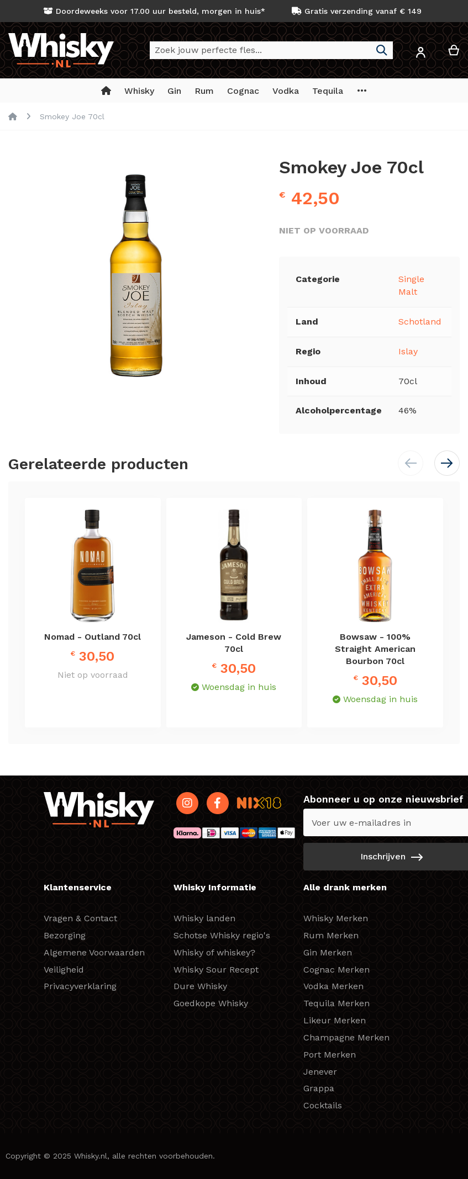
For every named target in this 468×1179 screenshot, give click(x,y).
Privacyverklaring (80, 986)
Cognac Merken (336, 969)
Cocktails (322, 1105)
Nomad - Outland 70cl (92, 636)
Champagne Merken (346, 1037)
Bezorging (65, 935)
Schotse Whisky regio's (221, 935)
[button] (420, 54)
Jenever (320, 1071)
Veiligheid (64, 969)
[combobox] (271, 50)
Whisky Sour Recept (216, 969)
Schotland (419, 321)
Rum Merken (331, 935)
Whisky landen (204, 918)
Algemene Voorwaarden (94, 952)
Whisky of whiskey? (214, 952)
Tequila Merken (336, 1003)
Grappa (318, 1088)
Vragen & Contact (80, 918)
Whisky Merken (335, 918)
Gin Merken (327, 952)
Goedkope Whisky (210, 1003)
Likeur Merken (334, 1020)
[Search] (381, 50)
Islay (408, 351)
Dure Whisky (200, 986)
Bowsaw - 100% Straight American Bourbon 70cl (375, 648)
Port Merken (329, 1054)
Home (12, 116)
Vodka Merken (333, 986)
